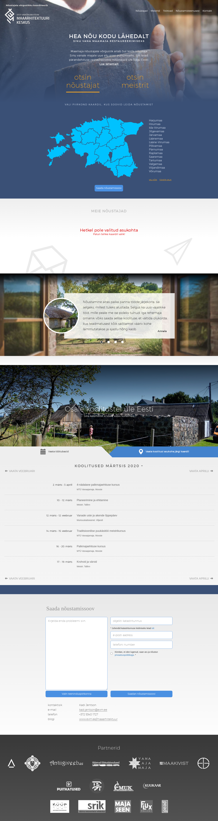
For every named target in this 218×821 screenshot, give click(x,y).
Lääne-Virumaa (159, 142)
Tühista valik (165, 180)
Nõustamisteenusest (188, 10)
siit (153, 628)
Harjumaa (155, 120)
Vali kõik (153, 180)
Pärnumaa (156, 149)
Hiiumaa (154, 124)
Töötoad (168, 10)
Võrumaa (155, 171)
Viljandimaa (157, 167)
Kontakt (207, 10)
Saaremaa (155, 156)
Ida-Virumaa (157, 127)
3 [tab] (115, 342)
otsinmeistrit (135, 81)
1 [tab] (101, 342)
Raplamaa (155, 153)
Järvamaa (155, 135)
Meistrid (155, 10)
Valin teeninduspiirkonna (76, 693)
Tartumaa (155, 160)
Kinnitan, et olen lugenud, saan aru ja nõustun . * (134, 653)
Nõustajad (142, 10)
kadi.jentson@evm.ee (93, 709)
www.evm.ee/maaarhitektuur (98, 719)
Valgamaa (155, 164)
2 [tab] (108, 342)
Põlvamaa (155, 145)
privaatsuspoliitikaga (124, 655)
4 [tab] (122, 342)
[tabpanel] (109, 316)
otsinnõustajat (82, 81)
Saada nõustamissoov (109, 188)
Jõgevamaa (156, 131)
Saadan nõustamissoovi (141, 693)
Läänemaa (156, 138)
